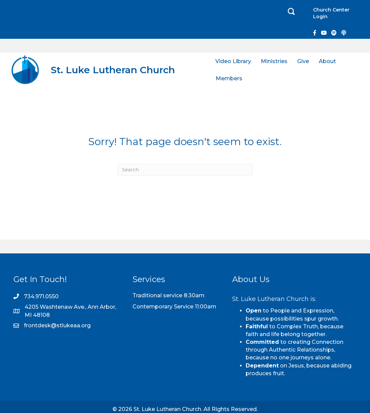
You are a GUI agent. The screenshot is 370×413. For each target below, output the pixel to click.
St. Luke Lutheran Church (113, 70)
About (327, 61)
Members (229, 78)
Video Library (233, 61)
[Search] (185, 169)
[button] (291, 11)
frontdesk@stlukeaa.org (57, 325)
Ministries (274, 61)
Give (303, 61)
